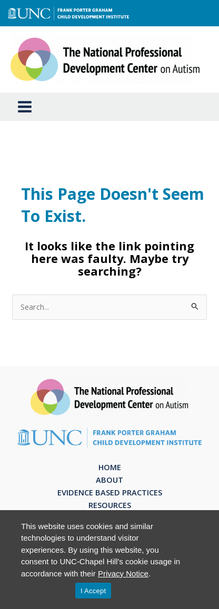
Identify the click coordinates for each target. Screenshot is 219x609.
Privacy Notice (123, 573)
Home (109, 467)
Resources (109, 505)
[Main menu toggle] (25, 107)
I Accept (93, 591)
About (109, 479)
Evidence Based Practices (109, 492)
